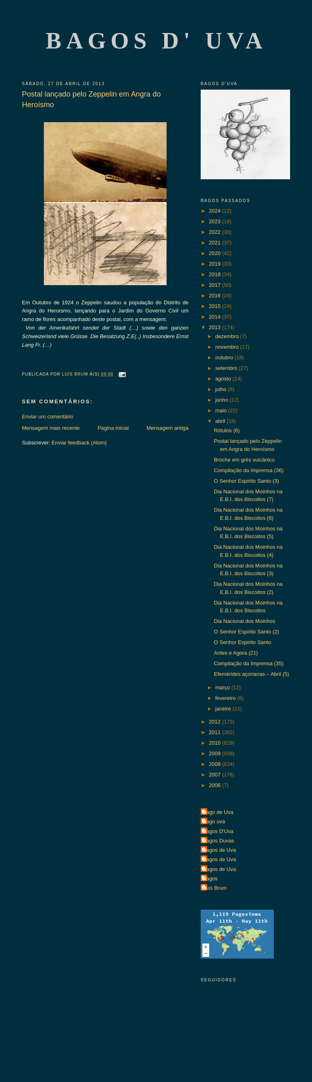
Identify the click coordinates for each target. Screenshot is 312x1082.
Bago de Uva (218, 812)
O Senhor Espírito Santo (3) (246, 481)
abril (221, 421)
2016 (215, 295)
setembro (227, 368)
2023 (215, 221)
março (223, 687)
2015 (215, 306)
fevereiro (226, 698)
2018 (215, 274)
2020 (215, 253)
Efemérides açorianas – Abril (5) (251, 674)
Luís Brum (215, 888)
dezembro (227, 336)
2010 (215, 743)
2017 (215, 285)
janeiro (224, 709)
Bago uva (214, 821)
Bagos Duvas (218, 841)
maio (221, 410)
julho (221, 389)
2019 (215, 264)
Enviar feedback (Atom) (79, 443)
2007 (215, 775)
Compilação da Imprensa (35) (248, 663)
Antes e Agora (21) (236, 653)
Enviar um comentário (47, 416)
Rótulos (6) (227, 430)
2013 (215, 327)
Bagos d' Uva (156, 40)
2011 (215, 732)
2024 (215, 211)
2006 (215, 785)
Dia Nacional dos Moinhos (244, 621)
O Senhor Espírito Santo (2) (246, 632)
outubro (225, 357)
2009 (215, 753)
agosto (224, 379)
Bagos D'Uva (218, 831)
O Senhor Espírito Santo (242, 642)
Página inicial (113, 428)
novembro (227, 347)
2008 (215, 764)
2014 (215, 317)
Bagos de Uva (219, 850)
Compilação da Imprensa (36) (248, 470)
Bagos (210, 878)
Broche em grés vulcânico (244, 460)
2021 (215, 243)
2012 (215, 722)
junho (222, 400)
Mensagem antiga (167, 428)
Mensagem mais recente (51, 428)
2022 (215, 232)
